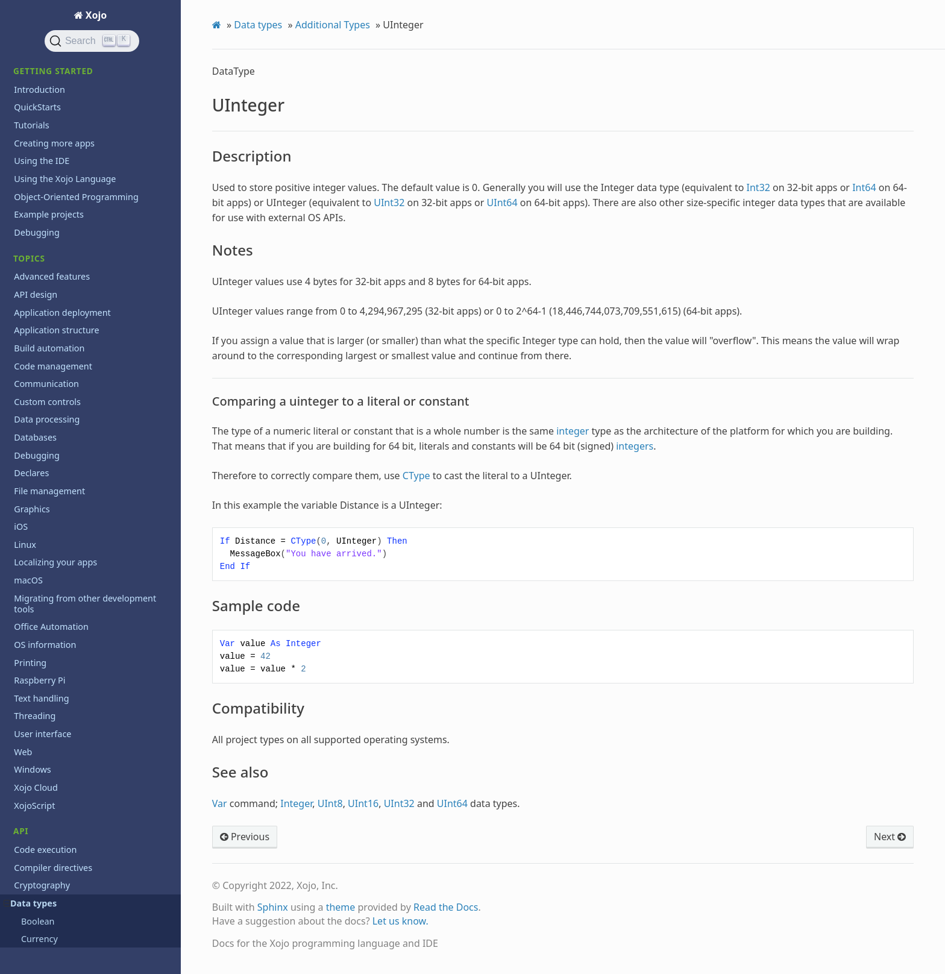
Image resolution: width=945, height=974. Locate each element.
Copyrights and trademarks (69, 946)
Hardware (34, 269)
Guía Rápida (38, 866)
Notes (49, 96)
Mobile (28, 358)
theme (341, 907)
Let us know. (400, 921)
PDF (22, 412)
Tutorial (29, 901)
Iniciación (33, 883)
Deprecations (41, 581)
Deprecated (37, 198)
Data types (258, 24)
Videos (27, 803)
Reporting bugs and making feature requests (86, 687)
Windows (32, 501)
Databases (35, 180)
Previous (244, 836)
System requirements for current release (80, 734)
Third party (36, 785)
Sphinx (272, 907)
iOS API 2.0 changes (54, 599)
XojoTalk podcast (48, 821)
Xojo (95, 15)
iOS (21, 287)
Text (22, 447)
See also (53, 145)
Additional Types (332, 24)
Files (23, 233)
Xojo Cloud (36, 519)
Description (59, 79)
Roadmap (33, 710)
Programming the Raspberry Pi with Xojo (87, 640)
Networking (37, 376)
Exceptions (36, 215)
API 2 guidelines (46, 564)
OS (19, 394)
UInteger (44, 63)
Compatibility (62, 129)
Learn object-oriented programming (87, 617)
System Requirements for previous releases (84, 762)
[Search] (92, 41)
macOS (28, 322)
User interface (42, 465)
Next (890, 836)
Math (24, 341)
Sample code (61, 112)
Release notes (42, 664)
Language (34, 304)
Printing (30, 430)
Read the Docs (446, 907)
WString (46, 162)
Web (23, 483)
